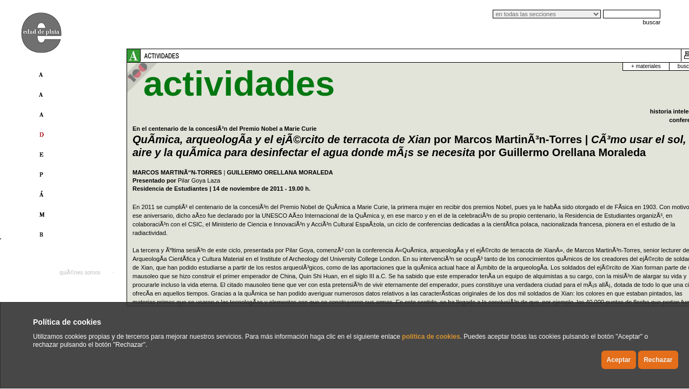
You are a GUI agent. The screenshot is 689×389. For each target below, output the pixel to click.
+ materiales (557, 66)
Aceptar (619, 360)
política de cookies (431, 336)
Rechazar (658, 360)
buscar (651, 22)
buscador (600, 66)
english (621, 273)
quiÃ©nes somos (80, 273)
